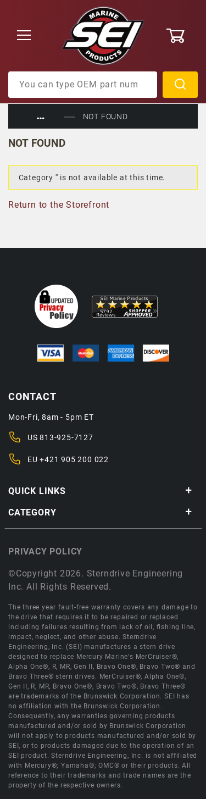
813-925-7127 (66, 437)
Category (100, 512)
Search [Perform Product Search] (180, 84)
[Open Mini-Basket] (181, 36)
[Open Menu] (24, 36)
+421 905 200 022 (74, 459)
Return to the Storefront (58, 204)
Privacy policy (45, 551)
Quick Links (100, 491)
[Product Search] (82, 84)
